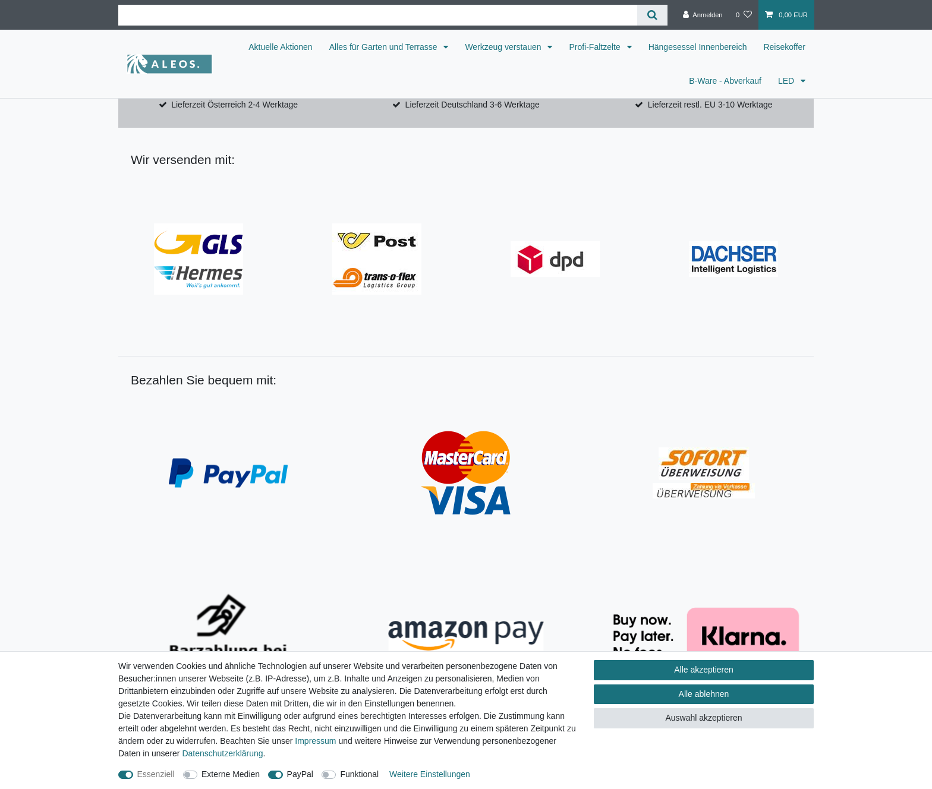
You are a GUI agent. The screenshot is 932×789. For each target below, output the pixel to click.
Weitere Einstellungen (429, 774)
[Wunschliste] (743, 15)
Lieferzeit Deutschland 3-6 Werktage (472, 104)
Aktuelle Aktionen (280, 47)
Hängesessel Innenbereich (697, 47)
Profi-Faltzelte (595, 47)
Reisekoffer (784, 47)
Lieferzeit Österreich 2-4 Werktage (234, 104)
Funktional (359, 774)
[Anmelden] (702, 15)
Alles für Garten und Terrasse (384, 47)
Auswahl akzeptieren (703, 717)
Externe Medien (230, 774)
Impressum (315, 741)
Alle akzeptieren (703, 669)
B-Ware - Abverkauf (725, 81)
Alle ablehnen (704, 694)
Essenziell (156, 774)
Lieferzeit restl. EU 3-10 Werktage (710, 104)
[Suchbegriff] (377, 15)
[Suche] (652, 15)
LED (787, 81)
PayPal (300, 774)
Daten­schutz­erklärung (222, 753)
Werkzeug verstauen (504, 47)
